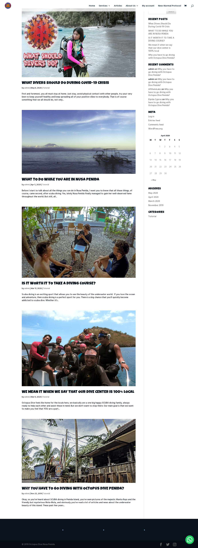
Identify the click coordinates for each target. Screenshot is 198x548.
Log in (151, 116)
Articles (118, 6)
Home (92, 6)
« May (153, 180)
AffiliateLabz (154, 89)
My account (148, 6)
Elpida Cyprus (155, 99)
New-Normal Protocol (169, 6)
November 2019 (155, 205)
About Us (130, 6)
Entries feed (154, 120)
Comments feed (155, 124)
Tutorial (46, 87)
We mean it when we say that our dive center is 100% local (78, 392)
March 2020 (154, 201)
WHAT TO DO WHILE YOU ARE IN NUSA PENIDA (60, 180)
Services (103, 6)
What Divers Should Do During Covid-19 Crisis (65, 83)
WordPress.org (155, 128)
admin (26, 87)
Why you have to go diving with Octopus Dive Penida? (73, 489)
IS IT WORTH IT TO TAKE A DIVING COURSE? (59, 284)
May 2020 (153, 193)
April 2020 (153, 197)
